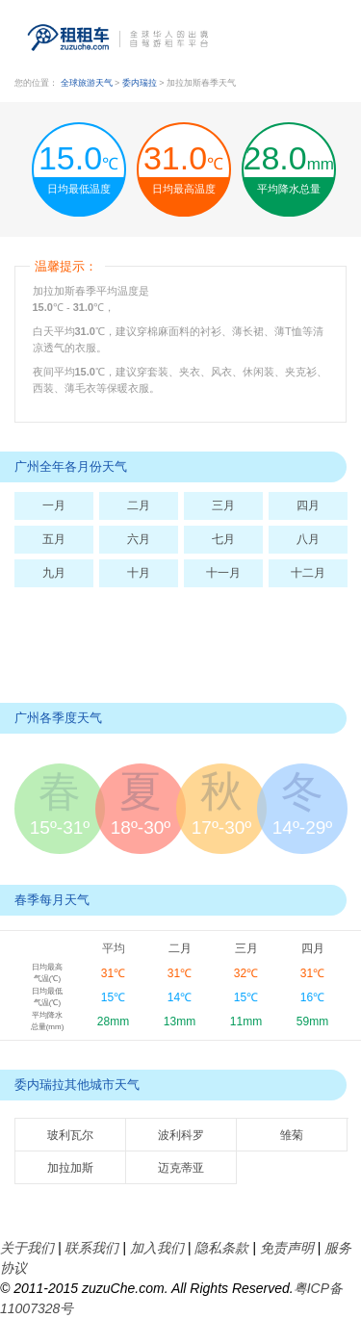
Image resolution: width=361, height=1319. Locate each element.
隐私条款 (221, 1247)
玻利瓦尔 (70, 1135)
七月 (223, 539)
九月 (53, 573)
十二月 (308, 573)
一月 (53, 505)
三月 (223, 505)
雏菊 (291, 1135)
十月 (138, 573)
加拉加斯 (70, 1168)
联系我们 (91, 1247)
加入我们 (157, 1247)
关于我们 (27, 1247)
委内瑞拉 (141, 83)
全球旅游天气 (87, 83)
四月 (308, 505)
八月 (308, 539)
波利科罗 (181, 1135)
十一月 (223, 573)
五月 (53, 539)
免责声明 (287, 1247)
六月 (138, 539)
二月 (138, 505)
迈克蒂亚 (181, 1168)
